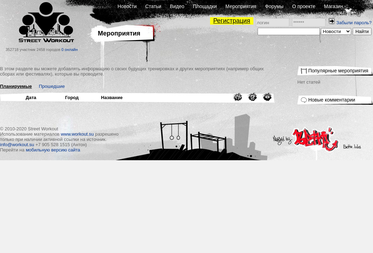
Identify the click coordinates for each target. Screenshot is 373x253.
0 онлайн (70, 49)
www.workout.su (77, 134)
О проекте (303, 6)
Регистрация (231, 20)
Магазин (333, 6)
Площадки (205, 6)
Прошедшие (52, 86)
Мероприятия (241, 6)
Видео (177, 6)
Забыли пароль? (354, 22)
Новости (127, 6)
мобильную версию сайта (53, 150)
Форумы (274, 6)
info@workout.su (17, 144)
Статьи (153, 6)
